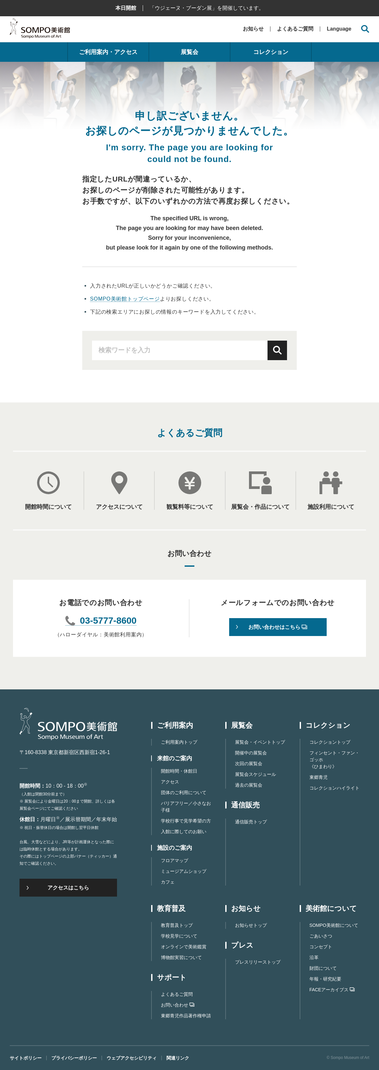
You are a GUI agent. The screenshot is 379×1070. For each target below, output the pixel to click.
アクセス (170, 781)
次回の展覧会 (248, 763)
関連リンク (177, 1058)
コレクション (270, 52)
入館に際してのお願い (183, 831)
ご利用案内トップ (179, 742)
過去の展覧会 (248, 785)
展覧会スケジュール (255, 774)
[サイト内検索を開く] (365, 29)
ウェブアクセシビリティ (132, 1058)
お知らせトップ (251, 925)
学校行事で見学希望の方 (186, 820)
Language (339, 29)
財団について (323, 968)
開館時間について (48, 507)
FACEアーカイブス (332, 989)
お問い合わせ (177, 1005)
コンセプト (320, 946)
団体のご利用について (183, 792)
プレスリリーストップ (258, 962)
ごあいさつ (320, 936)
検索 (277, 350)
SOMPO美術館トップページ (125, 299)
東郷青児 (318, 777)
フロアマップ (174, 860)
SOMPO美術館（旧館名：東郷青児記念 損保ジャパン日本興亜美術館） (40, 30)
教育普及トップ (177, 925)
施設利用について (330, 507)
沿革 (314, 957)
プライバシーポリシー (74, 1058)
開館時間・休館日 (179, 771)
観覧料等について (189, 507)
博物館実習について (181, 957)
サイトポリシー (26, 1058)
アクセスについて (119, 507)
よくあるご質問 (295, 29)
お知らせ (253, 29)
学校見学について (179, 936)
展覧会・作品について (260, 507)
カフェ (168, 882)
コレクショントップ (329, 742)
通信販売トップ (251, 821)
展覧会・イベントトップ (260, 742)
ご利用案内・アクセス (108, 52)
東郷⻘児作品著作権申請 (186, 1015)
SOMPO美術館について (333, 925)
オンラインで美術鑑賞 (183, 946)
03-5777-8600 (108, 621)
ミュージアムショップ (183, 871)
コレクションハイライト (334, 788)
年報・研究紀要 (325, 979)
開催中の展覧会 (251, 752)
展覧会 (189, 52)
